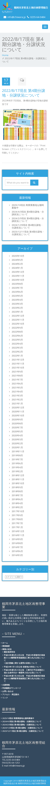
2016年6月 (17, 551)
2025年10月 (18, 256)
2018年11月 (18, 479)
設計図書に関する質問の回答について (21, 663)
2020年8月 (17, 423)
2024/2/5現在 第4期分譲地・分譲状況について (28, 219)
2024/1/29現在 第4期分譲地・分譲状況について (27, 226)
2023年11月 (18, 276)
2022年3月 (17, 347)
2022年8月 (17, 331)
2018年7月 (17, 495)
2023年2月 (17, 307)
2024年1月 (17, 268)
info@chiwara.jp (16, 17)
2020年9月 (17, 419)
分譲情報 (6, 685)
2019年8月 (17, 455)
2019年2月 (17, 471)
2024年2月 (17, 264)
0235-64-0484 (37, 17)
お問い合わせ (7, 691)
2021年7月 (17, 379)
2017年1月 (17, 527)
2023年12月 (18, 272)
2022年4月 (17, 343)
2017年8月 (17, 519)
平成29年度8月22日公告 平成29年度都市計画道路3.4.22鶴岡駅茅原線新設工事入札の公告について (24, 658)
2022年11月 (18, 319)
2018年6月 (17, 499)
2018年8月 (17, 491)
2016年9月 (17, 539)
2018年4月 (17, 503)
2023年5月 (17, 296)
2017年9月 (17, 515)
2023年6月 (17, 292)
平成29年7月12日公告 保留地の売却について (22, 666)
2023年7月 (17, 288)
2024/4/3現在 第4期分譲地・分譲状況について (28, 213)
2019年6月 (17, 463)
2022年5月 (17, 339)
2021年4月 (17, 391)
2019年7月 (17, 459)
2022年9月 (17, 327)
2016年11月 (18, 535)
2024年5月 (17, 260)
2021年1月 (17, 403)
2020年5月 (17, 431)
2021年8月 (17, 375)
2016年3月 (17, 555)
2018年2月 (17, 507)
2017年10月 (18, 511)
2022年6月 (17, 335)
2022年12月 (18, 315)
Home (5, 55)
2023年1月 (17, 311)
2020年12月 (18, 407)
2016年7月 (17, 547)
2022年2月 (17, 351)
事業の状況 (7, 649)
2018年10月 (18, 483)
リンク (5, 697)
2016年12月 (18, 531)
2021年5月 (17, 387)
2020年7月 (17, 427)
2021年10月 (18, 367)
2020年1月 (17, 447)
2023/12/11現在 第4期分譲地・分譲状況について (28, 233)
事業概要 (6, 646)
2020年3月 (17, 439)
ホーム (5, 643)
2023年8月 (17, 284)
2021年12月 (18, 359)
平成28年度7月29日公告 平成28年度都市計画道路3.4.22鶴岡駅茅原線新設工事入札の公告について (24, 678)
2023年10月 (18, 280)
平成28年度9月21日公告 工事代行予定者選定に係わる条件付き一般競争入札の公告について (24, 671)
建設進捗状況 (9, 652)
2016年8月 (17, 543)
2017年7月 (17, 523)
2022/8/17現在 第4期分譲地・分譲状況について (23, 93)
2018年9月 (17, 487)
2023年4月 (17, 299)
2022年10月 (18, 323)
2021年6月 (17, 383)
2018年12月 (18, 475)
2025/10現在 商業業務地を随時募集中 (28, 206)
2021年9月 (17, 371)
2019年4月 (17, 467)
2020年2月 (17, 443)
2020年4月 (17, 435)
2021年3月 (17, 395)
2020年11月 (18, 411)
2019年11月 (18, 451)
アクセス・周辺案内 (10, 694)
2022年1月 (17, 355)
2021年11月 (18, 363)
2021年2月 (17, 399)
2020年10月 (18, 415)
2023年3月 (17, 303)
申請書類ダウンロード (11, 688)
